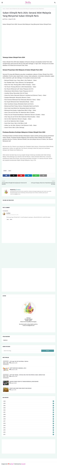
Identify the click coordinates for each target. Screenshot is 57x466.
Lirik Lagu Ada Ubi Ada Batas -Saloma (19, 361)
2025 (29, 403)
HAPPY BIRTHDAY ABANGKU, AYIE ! (18, 368)
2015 (29, 425)
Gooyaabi (23, 464)
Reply (8, 219)
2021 (29, 412)
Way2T (12, 464)
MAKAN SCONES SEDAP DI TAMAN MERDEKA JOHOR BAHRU (24, 381)
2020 (29, 414)
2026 (29, 401)
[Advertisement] (28, 256)
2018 (29, 418)
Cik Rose (6, 19)
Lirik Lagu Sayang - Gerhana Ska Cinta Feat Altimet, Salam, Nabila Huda (27, 374)
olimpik (7, 8)
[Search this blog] (22, 351)
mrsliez (8, 213)
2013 (29, 430)
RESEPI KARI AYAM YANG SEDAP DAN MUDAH (20, 388)
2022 (29, 410)
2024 (29, 405)
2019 (29, 416)
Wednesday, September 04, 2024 (12, 214)
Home (4, 8)
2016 (29, 423)
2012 (29, 432)
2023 (29, 407)
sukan (9, 170)
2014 (29, 427)
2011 (29, 434)
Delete (11, 219)
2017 (29, 421)
